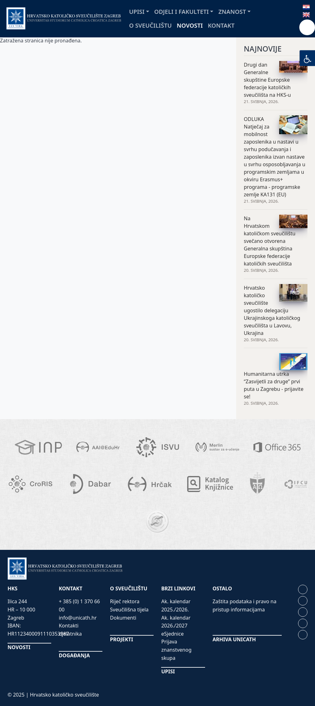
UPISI (168, 671)
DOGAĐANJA (74, 655)
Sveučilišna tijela (129, 609)
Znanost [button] (232, 11)
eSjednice (172, 633)
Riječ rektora (124, 601)
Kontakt (221, 25)
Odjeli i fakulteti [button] (181, 11)
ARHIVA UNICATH (234, 639)
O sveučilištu (150, 25)
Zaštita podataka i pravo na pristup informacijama (245, 605)
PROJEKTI (121, 639)
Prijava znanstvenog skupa (176, 649)
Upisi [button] (136, 11)
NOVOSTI (19, 647)
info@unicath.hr (78, 617)
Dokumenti (123, 617)
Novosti (190, 25)
